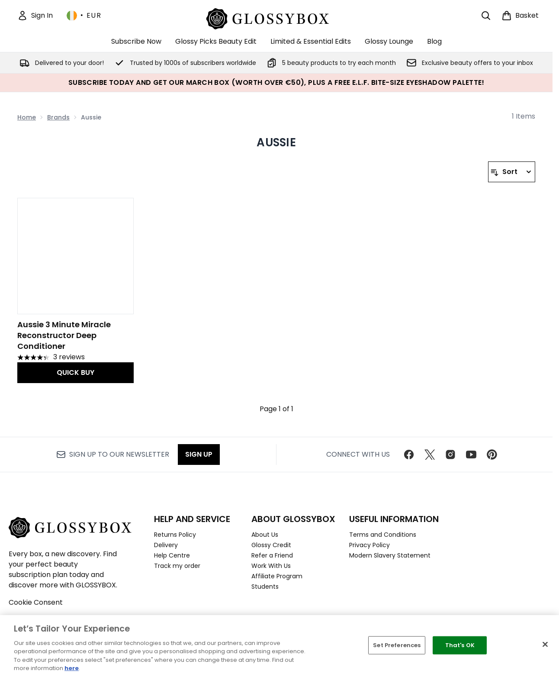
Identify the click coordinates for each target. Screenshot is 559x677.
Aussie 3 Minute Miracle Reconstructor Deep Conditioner (64, 335)
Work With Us (271, 565)
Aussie (276, 142)
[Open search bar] (486, 15)
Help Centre (172, 555)
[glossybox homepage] (276, 17)
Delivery (166, 545)
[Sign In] (35, 15)
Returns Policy (175, 534)
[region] (279, 646)
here (71, 668)
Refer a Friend (272, 555)
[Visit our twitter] (429, 454)
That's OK (460, 645)
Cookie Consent (36, 602)
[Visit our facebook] (408, 454)
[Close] (545, 644)
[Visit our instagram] (450, 454)
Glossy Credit (271, 545)
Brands (58, 117)
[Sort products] (511, 171)
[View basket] (520, 15)
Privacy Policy (369, 545)
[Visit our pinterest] (492, 454)
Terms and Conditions (382, 534)
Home (26, 117)
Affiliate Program (276, 576)
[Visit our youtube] (471, 454)
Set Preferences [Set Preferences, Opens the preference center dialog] (397, 645)
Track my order (177, 565)
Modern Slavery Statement (389, 555)
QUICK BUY (75, 372)
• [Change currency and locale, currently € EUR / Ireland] (84, 15)
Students (265, 586)
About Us (264, 534)
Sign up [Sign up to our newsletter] (198, 454)
